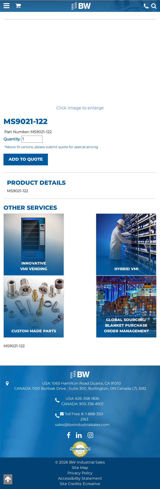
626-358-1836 (87, 398)
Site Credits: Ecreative (80, 484)
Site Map (80, 467)
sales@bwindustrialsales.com (82, 424)
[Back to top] (7, 479)
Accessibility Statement (80, 478)
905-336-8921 (91, 404)
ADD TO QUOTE (26, 159)
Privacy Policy (80, 473)
